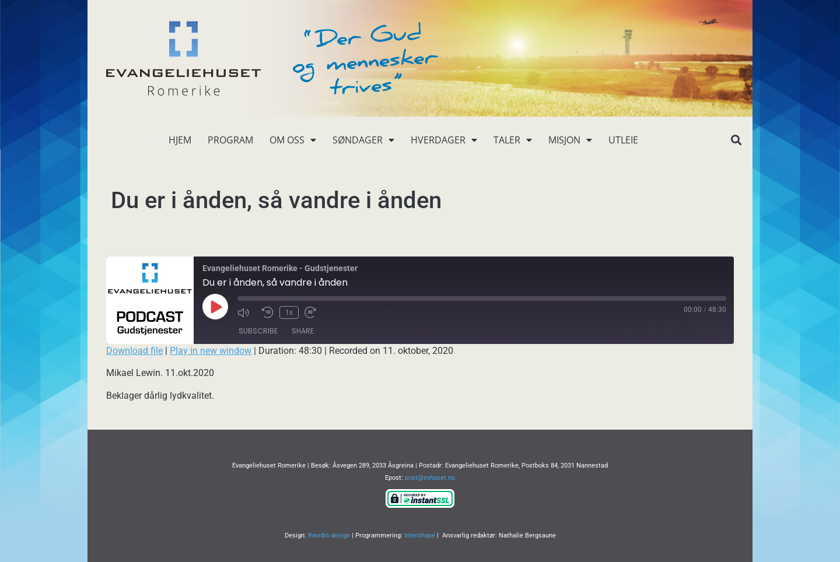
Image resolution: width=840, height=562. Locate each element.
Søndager (363, 139)
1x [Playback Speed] (289, 312)
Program (230, 140)
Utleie (623, 140)
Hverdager (444, 139)
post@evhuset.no (430, 478)
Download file (134, 350)
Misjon (570, 139)
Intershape (419, 535)
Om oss (293, 139)
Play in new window (210, 350)
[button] (736, 140)
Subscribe (258, 331)
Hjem (180, 140)
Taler (513, 139)
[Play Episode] (215, 306)
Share (303, 331)
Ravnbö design (329, 535)
